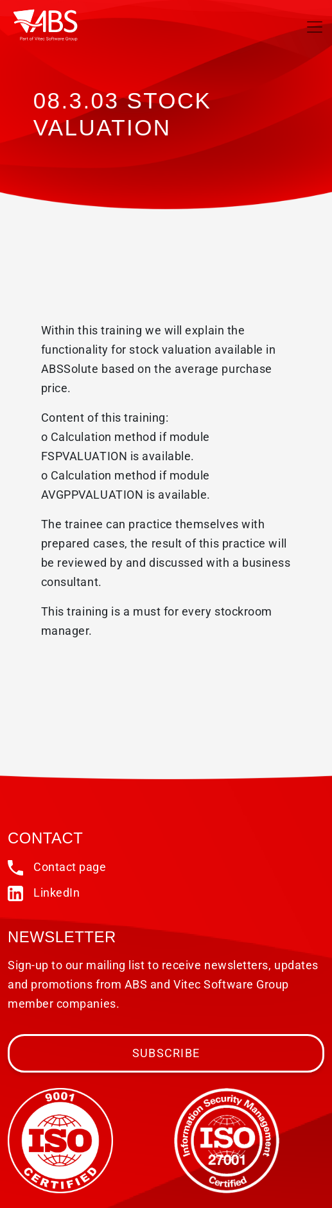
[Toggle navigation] (314, 27)
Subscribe (166, 1053)
